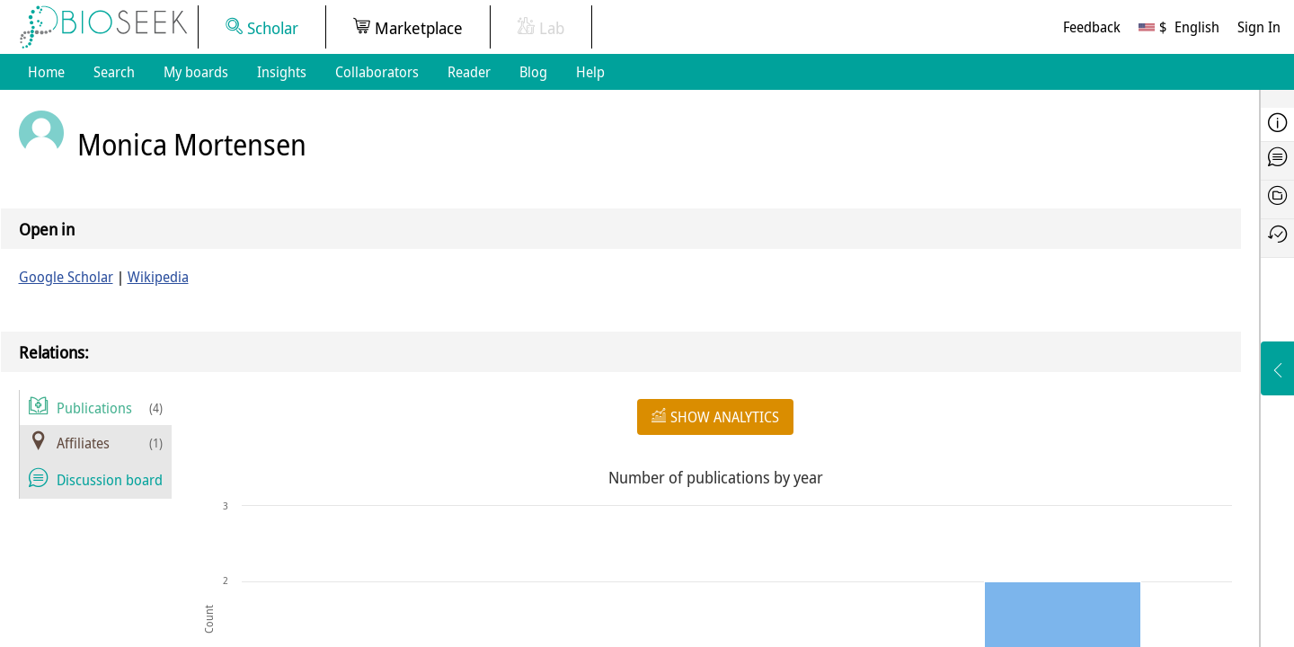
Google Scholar (66, 277)
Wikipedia (158, 277)
